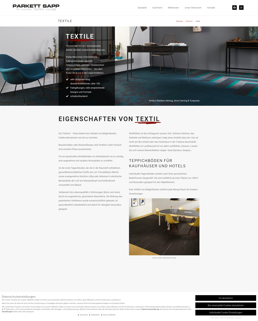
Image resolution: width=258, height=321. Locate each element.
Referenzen (173, 8)
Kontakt (211, 8)
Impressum (238, 318)
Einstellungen (7, 312)
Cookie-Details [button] (214, 318)
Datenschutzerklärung (150, 309)
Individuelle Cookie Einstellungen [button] (225, 313)
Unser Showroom (193, 8)
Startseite (142, 8)
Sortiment (157, 8)
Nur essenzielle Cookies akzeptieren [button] (226, 305)
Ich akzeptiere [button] (226, 298)
